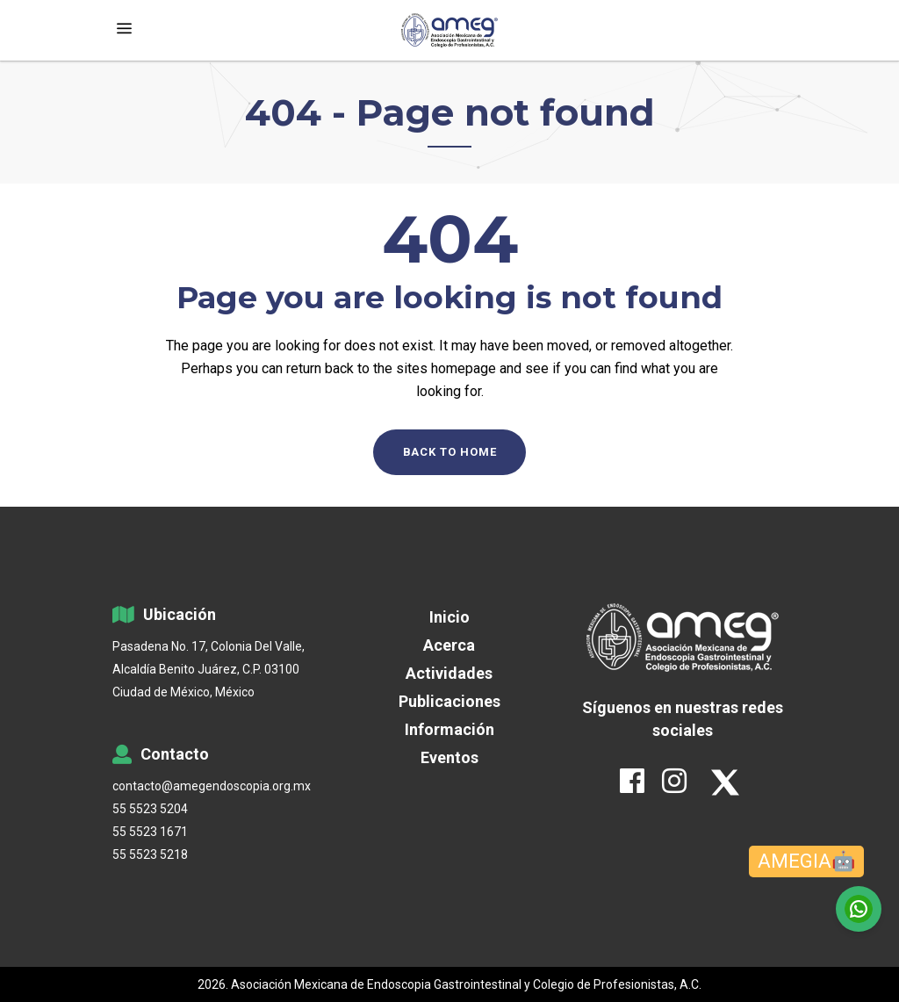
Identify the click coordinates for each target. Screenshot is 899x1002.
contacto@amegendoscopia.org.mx (211, 786)
